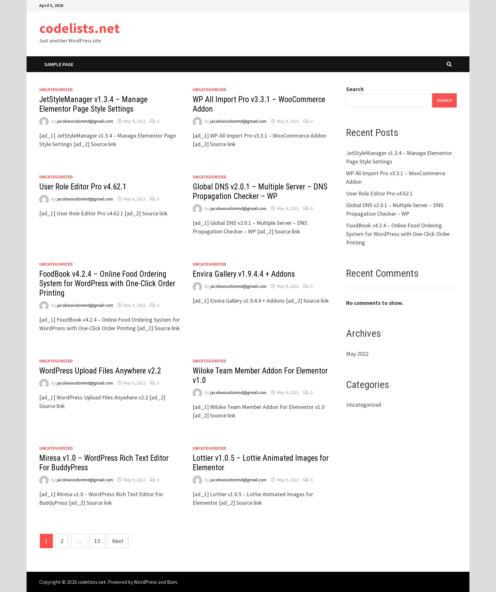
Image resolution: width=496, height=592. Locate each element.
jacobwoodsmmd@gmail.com (85, 121)
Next (117, 541)
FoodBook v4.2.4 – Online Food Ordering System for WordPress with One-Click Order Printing (107, 283)
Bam (172, 582)
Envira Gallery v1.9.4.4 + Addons (244, 274)
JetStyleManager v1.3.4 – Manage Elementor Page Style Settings (93, 104)
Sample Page (58, 64)
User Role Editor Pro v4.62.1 (83, 186)
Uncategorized (56, 89)
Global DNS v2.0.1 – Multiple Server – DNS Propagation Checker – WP (260, 191)
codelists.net (79, 28)
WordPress (145, 582)
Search (355, 89)
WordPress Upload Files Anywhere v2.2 (100, 370)
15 (97, 541)
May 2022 (357, 353)
